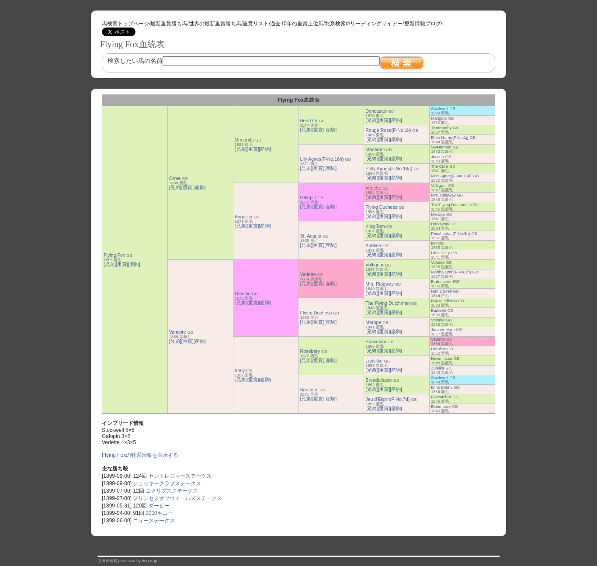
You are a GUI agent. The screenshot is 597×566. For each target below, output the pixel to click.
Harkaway (440, 224)
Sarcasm (309, 389)
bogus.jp (149, 561)
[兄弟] (110, 264)
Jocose (437, 157)
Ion (434, 243)
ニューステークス (154, 521)
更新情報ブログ (422, 24)
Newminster (441, 358)
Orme (175, 178)
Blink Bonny (441, 387)
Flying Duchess (381, 207)
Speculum (375, 341)
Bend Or (308, 120)
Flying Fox (114, 255)
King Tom (375, 226)
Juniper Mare (443, 330)
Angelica (244, 216)
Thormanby (441, 128)
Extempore (441, 406)
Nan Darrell (441, 291)
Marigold (439, 118)
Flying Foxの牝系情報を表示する (140, 455)
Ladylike (373, 360)
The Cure (439, 166)
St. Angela (310, 235)
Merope (438, 214)
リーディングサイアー (376, 24)
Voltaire (437, 262)
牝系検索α (337, 24)
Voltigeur (439, 185)
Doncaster (376, 111)
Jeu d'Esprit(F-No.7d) (387, 399)
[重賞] (122, 264)
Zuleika (437, 368)
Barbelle (438, 310)
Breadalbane (378, 380)
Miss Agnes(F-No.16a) (451, 176)
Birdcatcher (441, 282)
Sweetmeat (441, 147)
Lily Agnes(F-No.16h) (322, 159)
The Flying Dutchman (450, 205)
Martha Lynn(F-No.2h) (451, 272)
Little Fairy (440, 253)
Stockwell (439, 109)
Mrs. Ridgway (443, 195)
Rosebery (310, 351)
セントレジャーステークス (180, 476)
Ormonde (244, 139)
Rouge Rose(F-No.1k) (388, 130)
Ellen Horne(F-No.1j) (450, 137)
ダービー (159, 506)
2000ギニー (159, 513)
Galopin (308, 197)
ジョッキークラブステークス (167, 483)
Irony (240, 370)
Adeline (373, 245)
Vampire (177, 332)
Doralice (438, 349)
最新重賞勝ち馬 (168, 24)
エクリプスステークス (172, 491)
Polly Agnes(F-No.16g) (388, 168)
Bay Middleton (444, 301)
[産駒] (134, 264)
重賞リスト (256, 24)
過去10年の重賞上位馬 (296, 24)
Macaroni (375, 149)
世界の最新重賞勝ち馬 (215, 24)
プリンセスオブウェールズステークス (177, 498)
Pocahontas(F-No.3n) (450, 233)
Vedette (373, 187)
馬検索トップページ (125, 24)
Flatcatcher (441, 397)
